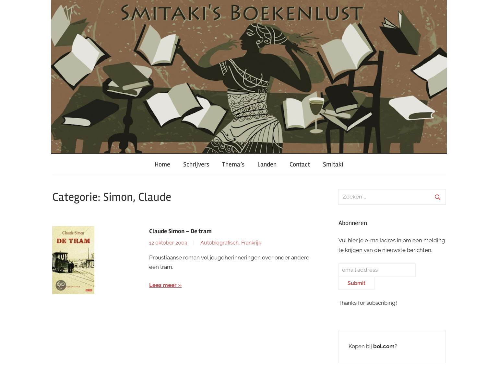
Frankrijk (251, 243)
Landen (267, 164)
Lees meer (163, 285)
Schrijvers (196, 164)
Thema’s (233, 164)
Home (162, 164)
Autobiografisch (219, 243)
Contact (300, 164)
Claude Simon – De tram (180, 231)
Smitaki (333, 164)
